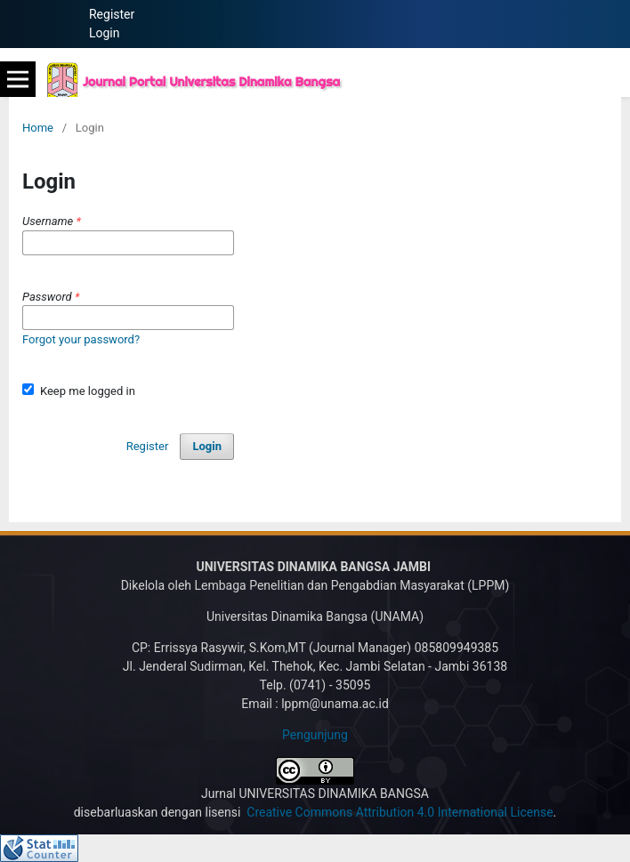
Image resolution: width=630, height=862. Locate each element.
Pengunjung (315, 735)
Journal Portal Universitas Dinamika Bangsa (211, 82)
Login (104, 33)
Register (111, 14)
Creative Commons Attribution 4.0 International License (399, 812)
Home (37, 127)
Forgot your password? (81, 339)
